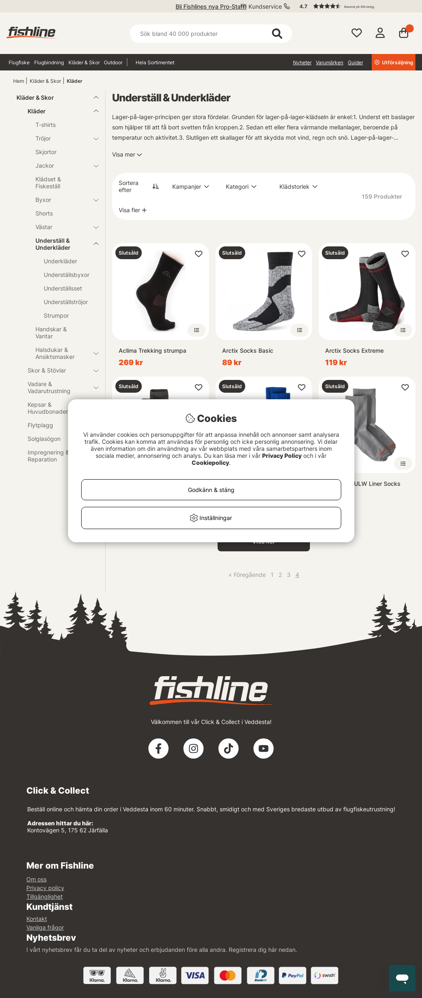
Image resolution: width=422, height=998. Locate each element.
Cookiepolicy (210, 462)
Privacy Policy (282, 455)
